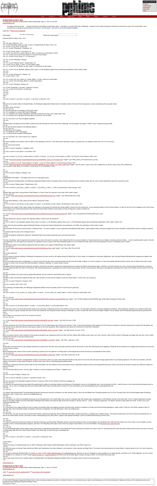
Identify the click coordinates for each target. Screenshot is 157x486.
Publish (145, 4)
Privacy (13, 483)
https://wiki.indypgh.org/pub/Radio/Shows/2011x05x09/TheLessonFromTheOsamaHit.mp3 (39, 214)
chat (144, 10)
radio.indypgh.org (8, 463)
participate (146, 7)
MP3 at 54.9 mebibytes (17, 31)
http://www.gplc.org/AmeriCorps (110, 423)
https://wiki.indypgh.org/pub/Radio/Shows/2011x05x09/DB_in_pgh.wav (33, 340)
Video (88, 16)
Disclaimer (6, 483)
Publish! (96, 16)
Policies (61, 16)
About (43, 16)
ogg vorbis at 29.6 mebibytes (16, 472)
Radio (80, 16)
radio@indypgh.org (9, 23)
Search (114, 16)
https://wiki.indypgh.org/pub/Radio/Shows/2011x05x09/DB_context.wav (33, 355)
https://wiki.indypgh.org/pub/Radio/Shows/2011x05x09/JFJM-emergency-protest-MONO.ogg (39, 299)
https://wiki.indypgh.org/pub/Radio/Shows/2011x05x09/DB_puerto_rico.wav (34, 330)
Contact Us (52, 16)
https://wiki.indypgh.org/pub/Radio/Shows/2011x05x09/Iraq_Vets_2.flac (33, 248)
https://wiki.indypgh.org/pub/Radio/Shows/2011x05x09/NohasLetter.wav (33, 196)
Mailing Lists (71, 16)
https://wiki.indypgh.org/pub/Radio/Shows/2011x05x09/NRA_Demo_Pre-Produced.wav (36, 159)
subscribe (146, 9)
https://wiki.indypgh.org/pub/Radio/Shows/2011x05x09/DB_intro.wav (32, 320)
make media (147, 6)
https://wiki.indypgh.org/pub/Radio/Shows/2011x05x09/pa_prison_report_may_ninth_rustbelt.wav (39, 164)
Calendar (105, 16)
